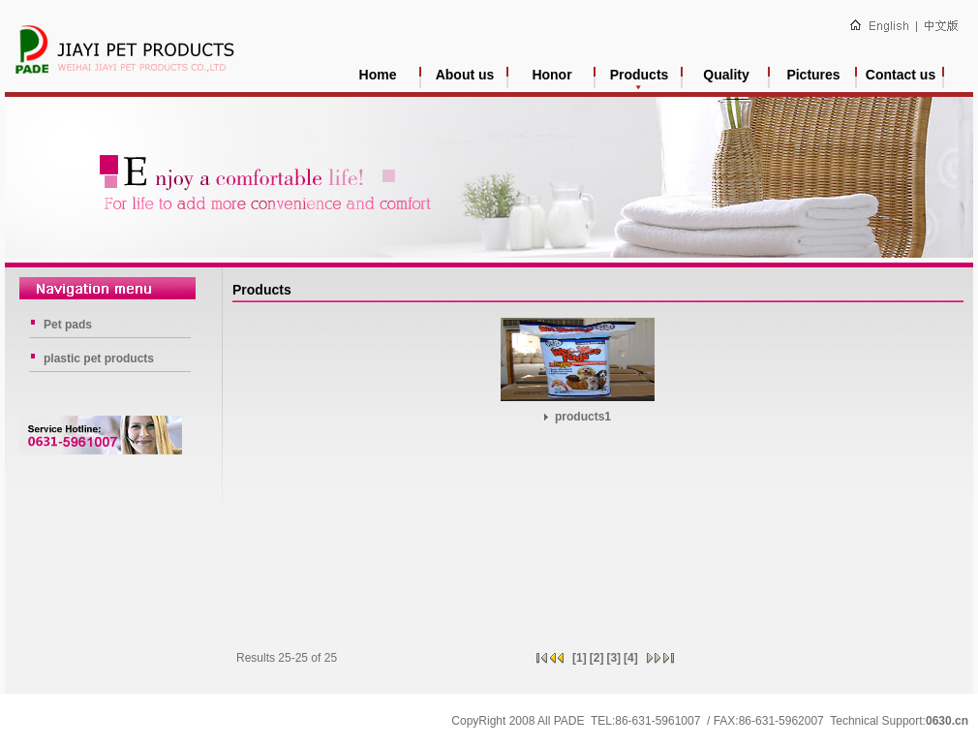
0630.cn (947, 721)
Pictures (813, 74)
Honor (551, 74)
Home (378, 74)
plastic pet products (99, 358)
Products (639, 74)
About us (465, 74)
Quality (726, 74)
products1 (577, 416)
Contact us (900, 74)
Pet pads (68, 324)
